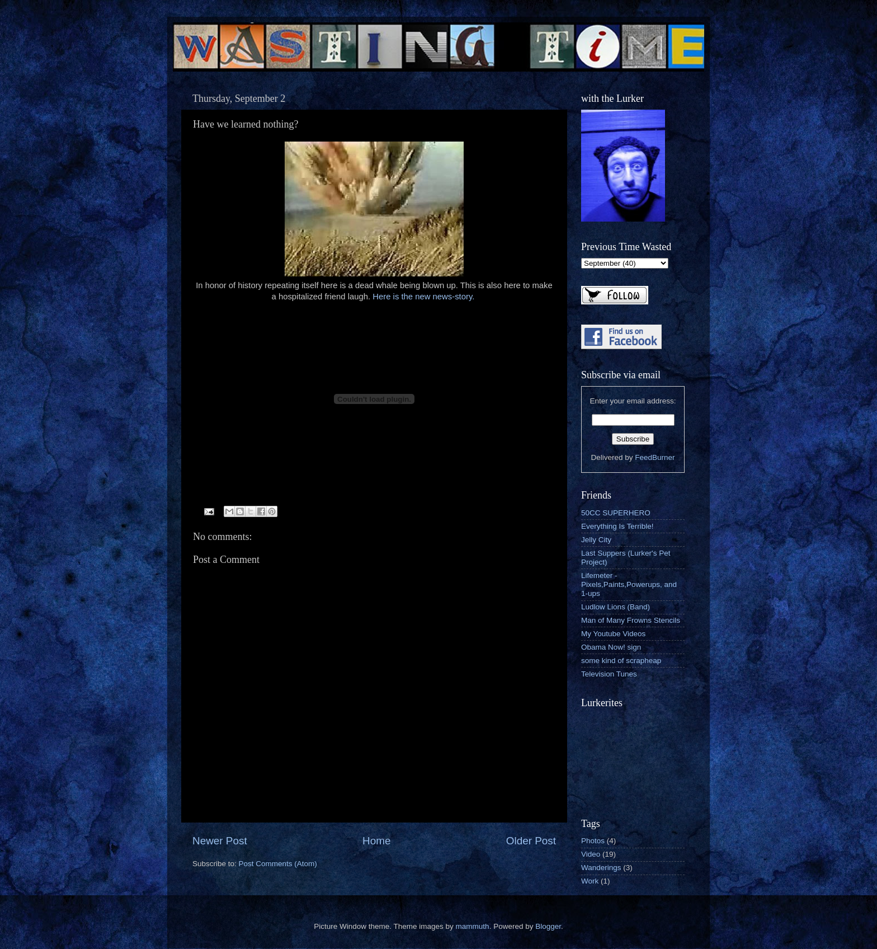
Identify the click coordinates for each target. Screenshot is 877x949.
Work (589, 881)
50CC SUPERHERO (615, 513)
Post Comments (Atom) (278, 863)
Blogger (548, 926)
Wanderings (601, 867)
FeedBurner (655, 457)
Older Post (531, 841)
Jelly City (596, 539)
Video (590, 854)
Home (376, 841)
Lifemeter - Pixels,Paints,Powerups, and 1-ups (629, 584)
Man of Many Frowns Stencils (630, 620)
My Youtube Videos (613, 633)
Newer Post (219, 841)
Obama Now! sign (611, 647)
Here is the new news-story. (425, 296)
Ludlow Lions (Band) (615, 607)
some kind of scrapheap (621, 660)
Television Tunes (609, 674)
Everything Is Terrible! (617, 526)
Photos (593, 841)
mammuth (472, 926)
